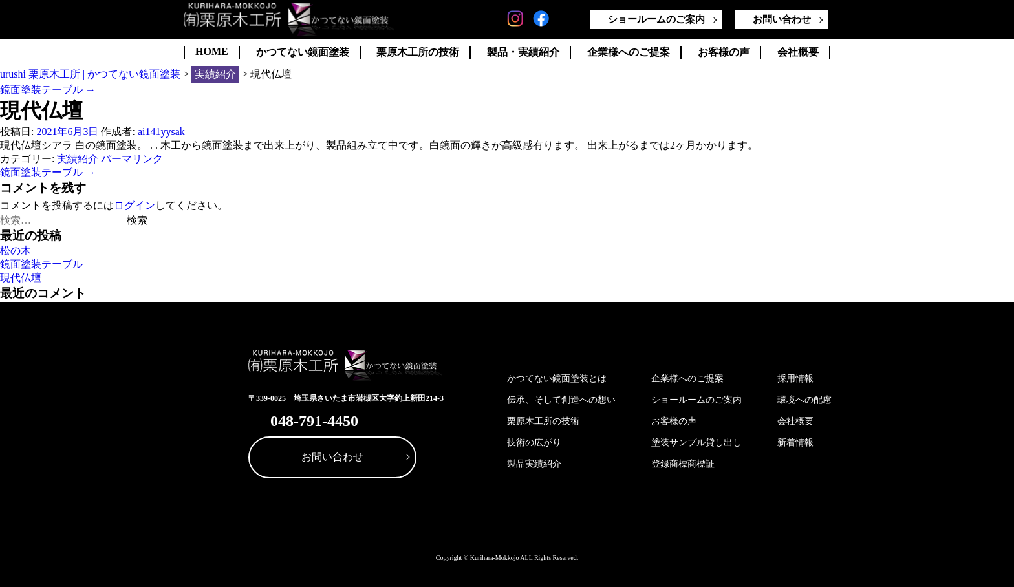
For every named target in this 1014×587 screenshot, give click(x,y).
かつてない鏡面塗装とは (557, 378)
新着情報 (795, 442)
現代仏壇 (20, 277)
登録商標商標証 (683, 464)
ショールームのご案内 (656, 19)
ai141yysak (161, 131)
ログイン (134, 205)
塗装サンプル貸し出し (696, 442)
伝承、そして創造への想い (561, 400)
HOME (211, 51)
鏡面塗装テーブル (48, 89)
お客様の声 (724, 52)
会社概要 (798, 52)
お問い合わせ (782, 19)
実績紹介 (77, 158)
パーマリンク (132, 158)
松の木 (15, 250)
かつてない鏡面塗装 (302, 52)
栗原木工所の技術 (417, 52)
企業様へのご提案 (628, 52)
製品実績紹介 (534, 464)
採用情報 (795, 378)
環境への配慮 (804, 400)
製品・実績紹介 (523, 52)
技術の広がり (534, 442)
